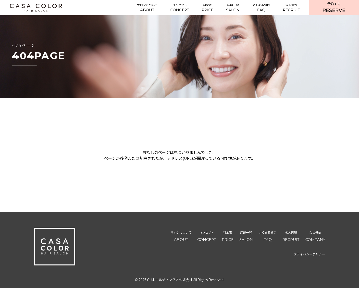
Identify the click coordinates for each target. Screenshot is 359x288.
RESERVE (333, 7)
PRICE (207, 7)
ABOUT (147, 7)
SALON (233, 7)
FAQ (261, 7)
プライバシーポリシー (309, 254)
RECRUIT (291, 7)
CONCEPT (179, 7)
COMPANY (315, 235)
